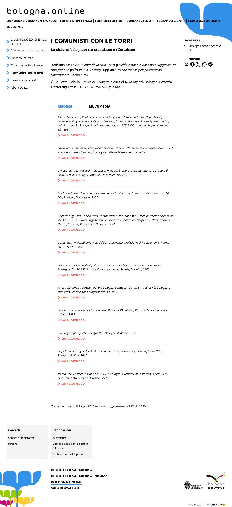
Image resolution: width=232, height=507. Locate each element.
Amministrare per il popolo (28, 50)
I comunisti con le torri (27, 72)
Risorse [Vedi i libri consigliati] (65, 106)
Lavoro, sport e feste (24, 80)
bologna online (66, 482)
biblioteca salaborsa (72, 470)
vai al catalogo (73, 135)
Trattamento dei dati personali (69, 454)
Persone (12, 443)
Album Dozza (19, 87)
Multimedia (99, 106)
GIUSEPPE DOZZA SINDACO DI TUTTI (29, 41)
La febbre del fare (22, 58)
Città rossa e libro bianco (27, 65)
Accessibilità (59, 437)
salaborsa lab (65, 488)
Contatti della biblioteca (21, 437)
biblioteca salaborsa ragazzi (80, 476)
